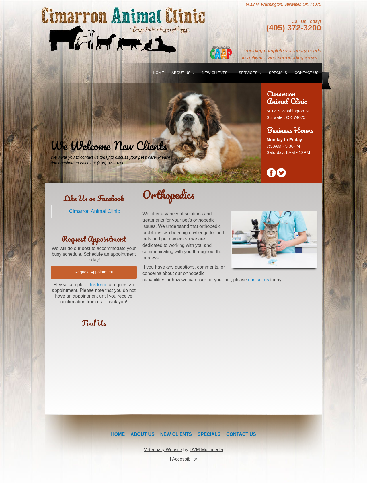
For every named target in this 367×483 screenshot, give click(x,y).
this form (97, 284)
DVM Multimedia (206, 449)
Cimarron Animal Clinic (94, 211)
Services (250, 73)
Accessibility (184, 459)
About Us (182, 73)
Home (158, 73)
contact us (258, 279)
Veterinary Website (163, 449)
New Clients (216, 73)
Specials (278, 73)
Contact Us (306, 73)
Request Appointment (94, 272)
